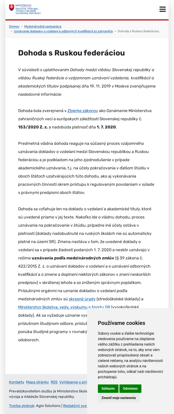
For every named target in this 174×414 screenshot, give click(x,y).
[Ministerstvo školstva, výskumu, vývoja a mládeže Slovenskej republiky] (25, 10)
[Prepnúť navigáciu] (163, 9)
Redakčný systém (78, 406)
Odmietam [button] (130, 388)
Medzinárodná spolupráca (42, 26)
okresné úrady (82, 298)
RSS (54, 382)
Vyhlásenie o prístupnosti (80, 382)
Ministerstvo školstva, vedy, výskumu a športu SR (64, 307)
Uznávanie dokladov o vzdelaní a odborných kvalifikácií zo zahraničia (63, 31)
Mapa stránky (37, 382)
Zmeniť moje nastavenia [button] (119, 398)
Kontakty (16, 382)
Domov (14, 26)
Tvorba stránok (21, 406)
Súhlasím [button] (108, 388)
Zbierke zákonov (83, 110)
